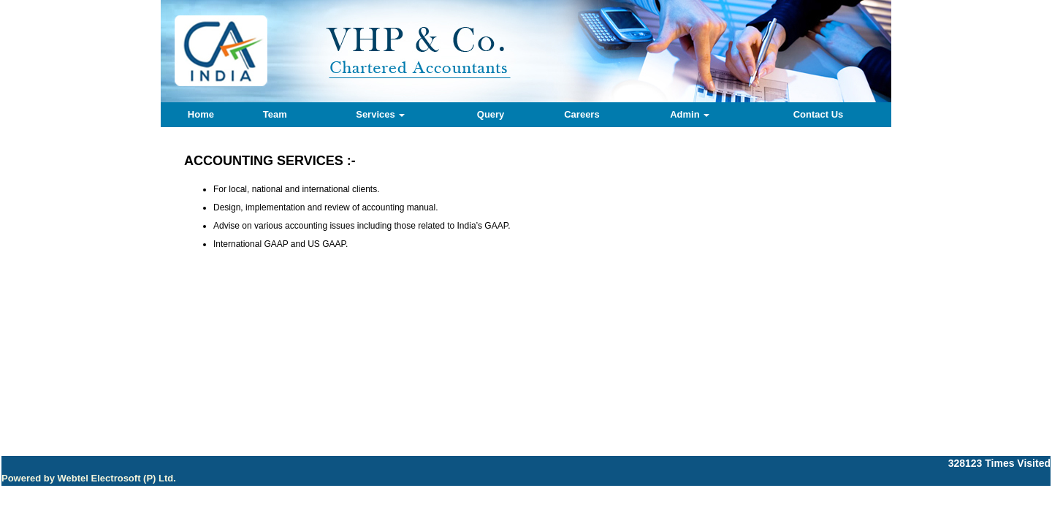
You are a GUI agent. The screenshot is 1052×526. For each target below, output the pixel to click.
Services (380, 114)
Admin (689, 114)
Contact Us (818, 114)
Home (201, 114)
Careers (581, 114)
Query (491, 114)
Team (275, 114)
